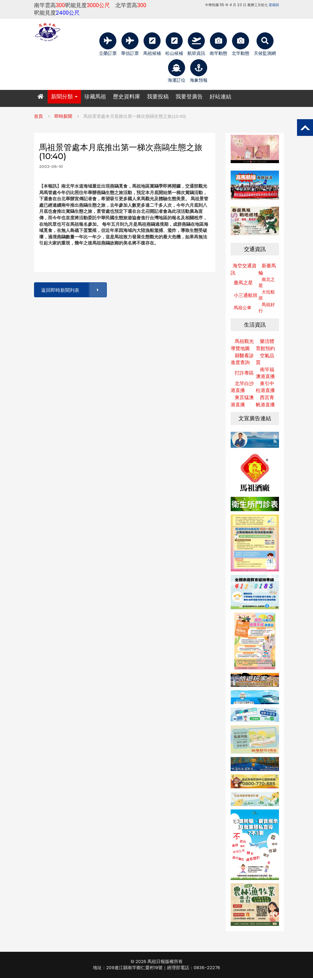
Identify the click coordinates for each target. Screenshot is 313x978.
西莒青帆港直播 (265, 401)
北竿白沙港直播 (242, 387)
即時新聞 (63, 116)
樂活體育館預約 (265, 345)
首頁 (38, 116)
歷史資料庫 (126, 96)
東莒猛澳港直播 (242, 401)
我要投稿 (158, 96)
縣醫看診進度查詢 (242, 359)
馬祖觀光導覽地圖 (242, 345)
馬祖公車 (242, 307)
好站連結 (220, 96)
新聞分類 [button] (64, 96)
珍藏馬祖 (95, 96)
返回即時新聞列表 (73, 290)
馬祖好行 (267, 307)
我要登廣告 (189, 96)
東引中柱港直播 (265, 387)
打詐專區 (244, 372)
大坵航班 (267, 295)
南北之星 (267, 282)
